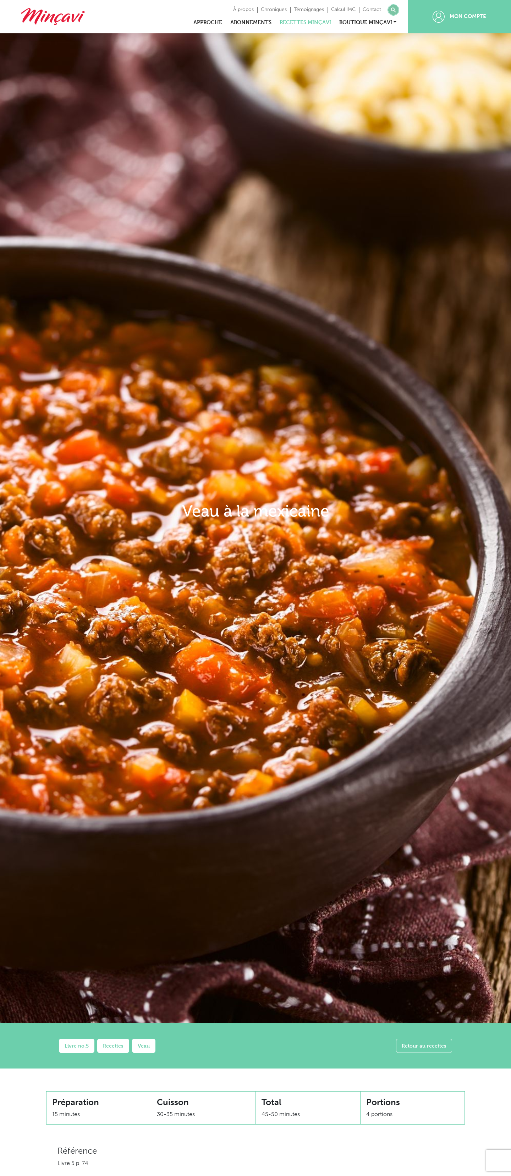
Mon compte (459, 17)
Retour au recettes (424, 1046)
